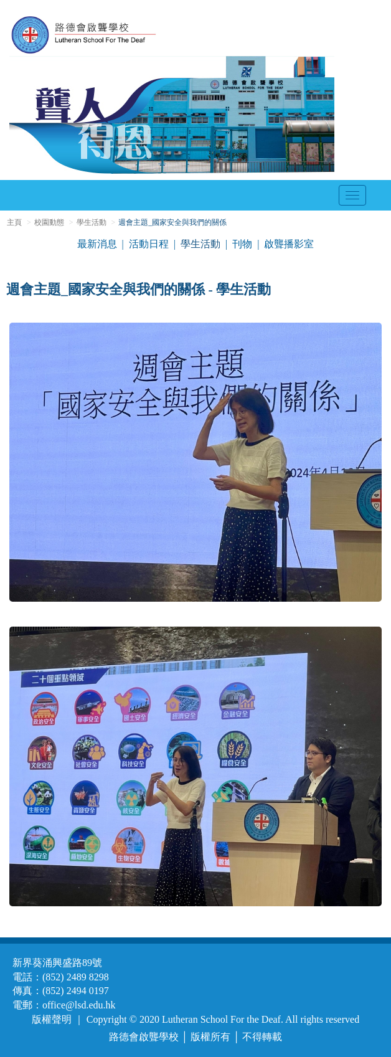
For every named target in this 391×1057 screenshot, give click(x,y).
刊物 (242, 244)
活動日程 (149, 244)
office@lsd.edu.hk (79, 1005)
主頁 (14, 222)
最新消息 (97, 244)
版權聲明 (52, 1019)
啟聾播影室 (289, 244)
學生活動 (91, 222)
